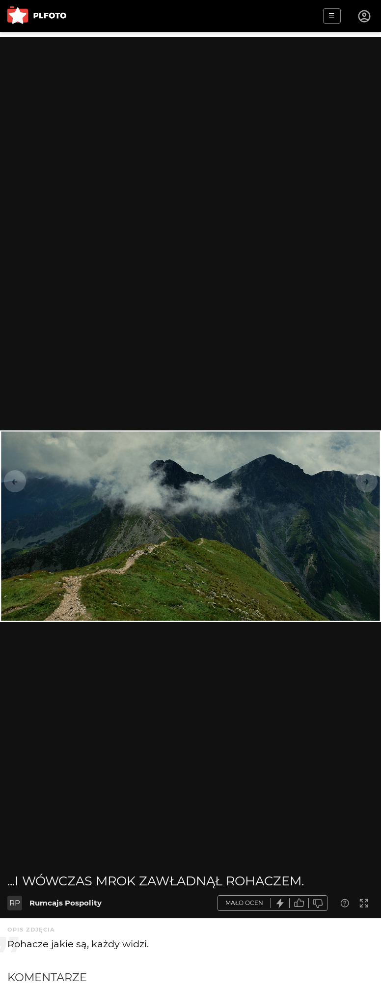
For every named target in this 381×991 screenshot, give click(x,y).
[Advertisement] (190, 105)
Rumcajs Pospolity (65, 902)
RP (14, 902)
